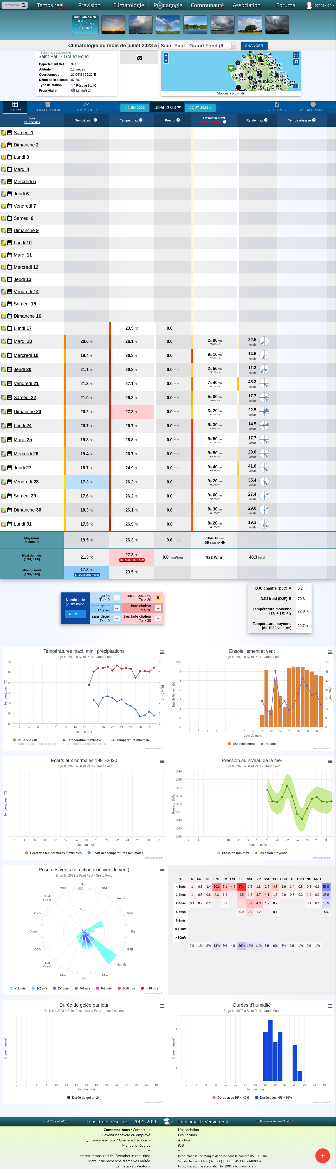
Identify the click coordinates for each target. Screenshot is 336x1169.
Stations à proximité (230, 93)
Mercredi (25, 181)
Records (277, 106)
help (290, 588)
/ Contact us (127, 1129)
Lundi (21, 157)
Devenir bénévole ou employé (126, 1135)
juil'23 (15, 106)
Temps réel (52, 6)
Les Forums (187, 1135)
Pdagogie (168, 5)
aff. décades (32, 122)
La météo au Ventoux (133, 1166)
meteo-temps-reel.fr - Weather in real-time (115, 1155)
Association (247, 5)
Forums (285, 5)
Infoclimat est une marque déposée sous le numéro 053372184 (222, 1156)
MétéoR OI (83, 91)
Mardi (21, 169)
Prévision (89, 5)
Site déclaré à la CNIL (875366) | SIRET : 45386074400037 (220, 1161)
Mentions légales (136, 1145)
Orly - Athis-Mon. (85, 17)
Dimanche (26, 145)
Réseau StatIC (83, 85)
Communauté (207, 6)
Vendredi (25, 206)
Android (184, 1140)
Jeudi (21, 193)
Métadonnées (313, 106)
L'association (188, 1129)
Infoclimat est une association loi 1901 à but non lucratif (217, 1166)
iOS (181, 1145)
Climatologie (128, 5)
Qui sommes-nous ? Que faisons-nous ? (118, 1140)
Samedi (24, 132)
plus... (75, 614)
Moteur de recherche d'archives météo (119, 1161)
